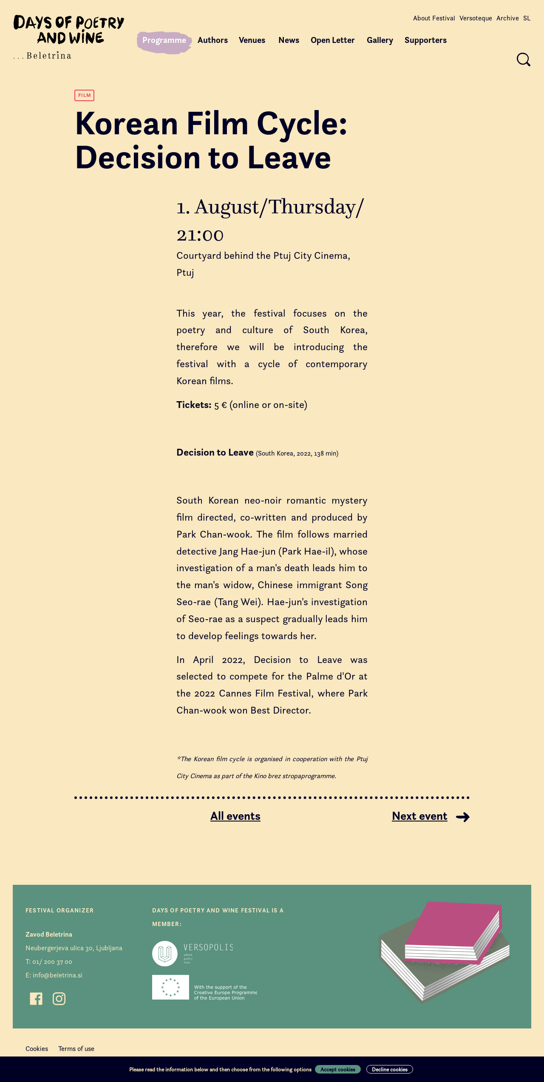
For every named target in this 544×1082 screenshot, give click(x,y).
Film (84, 95)
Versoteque (475, 18)
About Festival (434, 18)
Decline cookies (390, 1069)
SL (526, 18)
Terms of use (76, 1049)
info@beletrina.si (57, 975)
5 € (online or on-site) (241, 404)
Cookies (37, 1049)
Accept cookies (337, 1069)
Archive (507, 18)
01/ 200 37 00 (52, 961)
